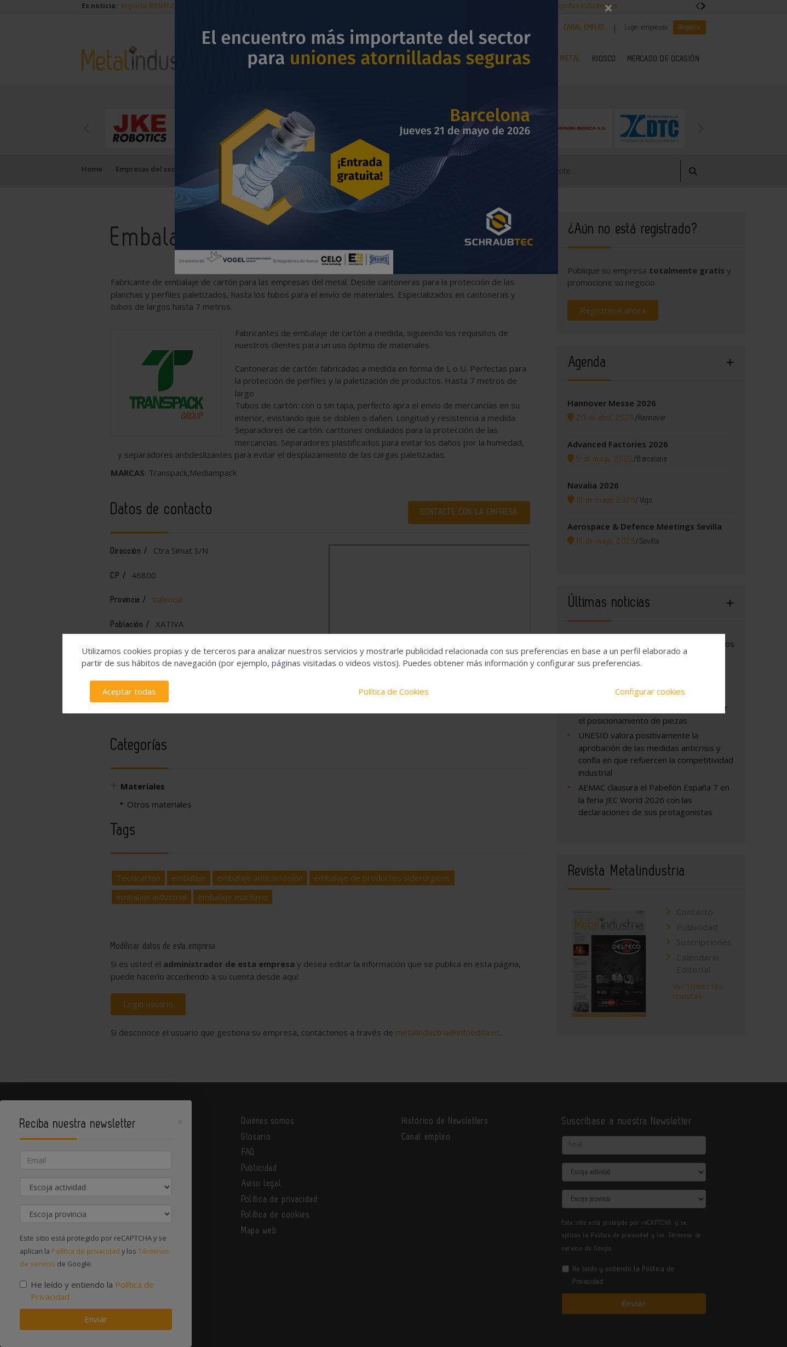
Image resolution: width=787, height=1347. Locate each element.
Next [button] (700, 128)
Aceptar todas (129, 691)
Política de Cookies (393, 691)
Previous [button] (87, 128)
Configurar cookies (650, 691)
